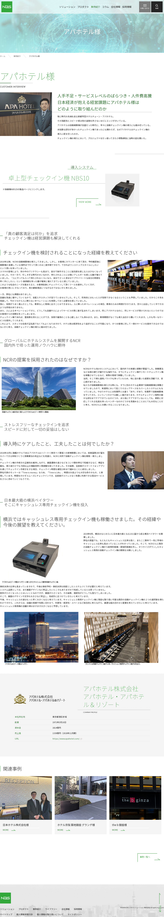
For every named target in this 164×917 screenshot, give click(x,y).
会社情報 (115, 6)
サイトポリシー (75, 914)
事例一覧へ (145, 857)
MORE (6, 829)
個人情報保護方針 (24, 914)
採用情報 (126, 6)
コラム (105, 6)
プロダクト (83, 6)
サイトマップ (6, 914)
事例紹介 (95, 6)
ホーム (2, 56)
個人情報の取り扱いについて (50, 914)
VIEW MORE (85, 202)
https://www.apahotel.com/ (66, 738)
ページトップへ (160, 902)
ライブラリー (51, 909)
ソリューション (67, 6)
